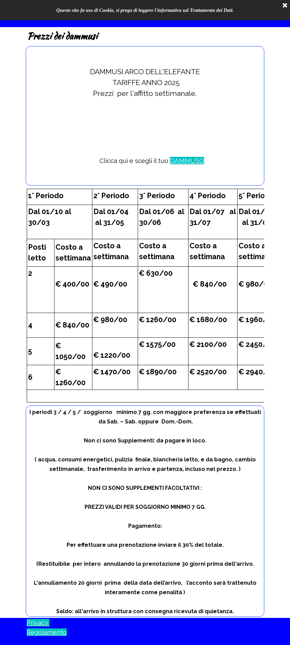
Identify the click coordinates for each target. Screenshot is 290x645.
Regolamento (47, 632)
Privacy (38, 622)
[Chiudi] (285, 6)
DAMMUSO (187, 160)
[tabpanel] (145, 115)
